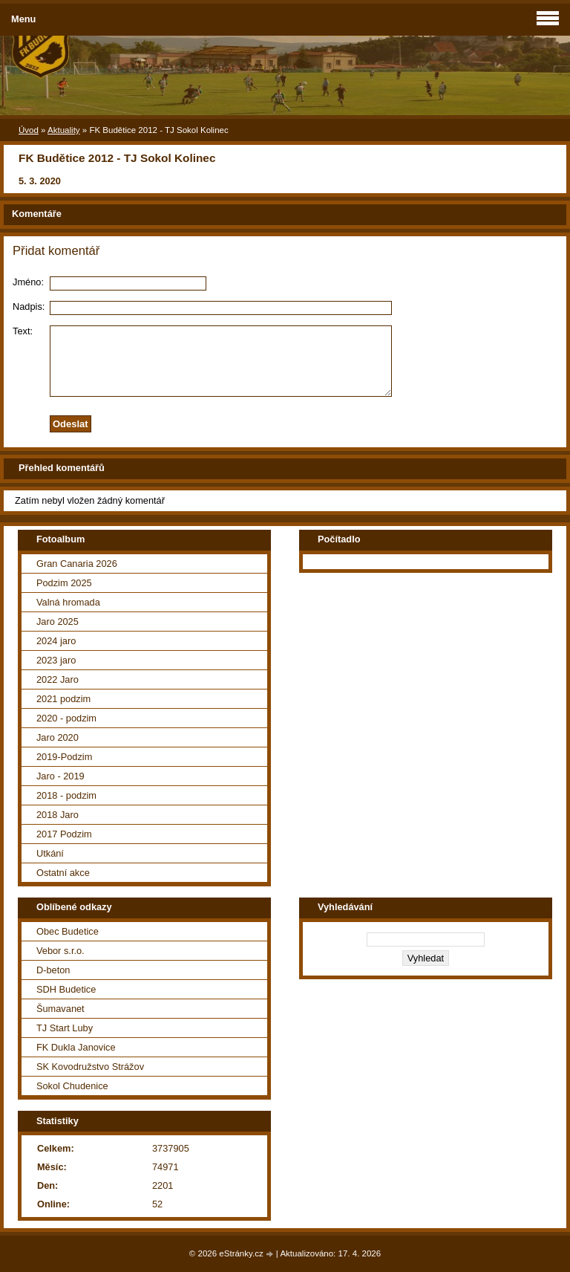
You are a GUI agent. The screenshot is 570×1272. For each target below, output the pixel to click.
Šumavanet (60, 1008)
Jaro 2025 (57, 621)
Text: (23, 331)
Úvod (29, 130)
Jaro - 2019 (60, 776)
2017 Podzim (64, 834)
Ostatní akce (63, 872)
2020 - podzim (66, 718)
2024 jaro (56, 640)
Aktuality (64, 130)
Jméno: (28, 282)
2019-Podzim (64, 756)
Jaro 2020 (57, 737)
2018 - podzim (66, 795)
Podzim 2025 (64, 582)
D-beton (53, 970)
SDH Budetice (66, 989)
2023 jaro (56, 660)
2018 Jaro (57, 814)
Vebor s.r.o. (60, 950)
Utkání (50, 853)
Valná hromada (68, 602)
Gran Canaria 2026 (76, 563)
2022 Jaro (57, 679)
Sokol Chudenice (72, 1085)
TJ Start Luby (64, 1028)
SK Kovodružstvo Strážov (90, 1066)
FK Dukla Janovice (76, 1047)
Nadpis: (29, 306)
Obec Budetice (67, 931)
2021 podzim (63, 698)
